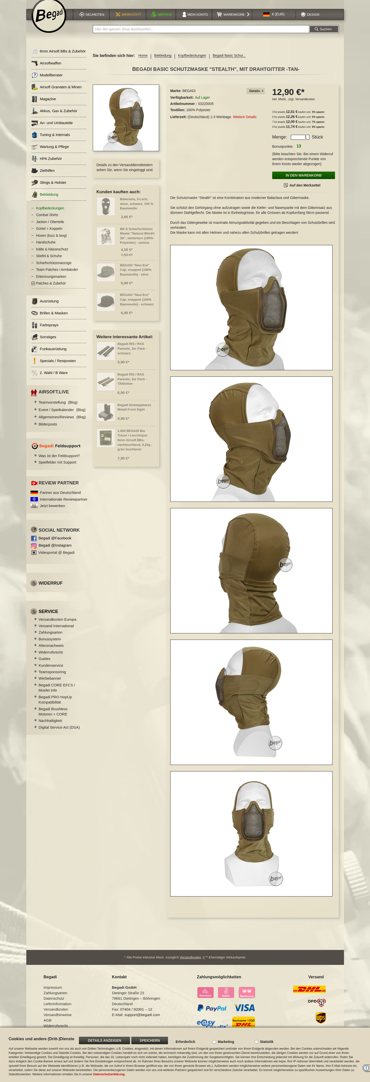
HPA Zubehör (46, 165)
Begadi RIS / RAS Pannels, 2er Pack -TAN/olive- (132, 385)
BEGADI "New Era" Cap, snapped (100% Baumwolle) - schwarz (137, 305)
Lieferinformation (57, 1007)
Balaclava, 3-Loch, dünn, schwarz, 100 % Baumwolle (136, 209)
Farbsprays (45, 331)
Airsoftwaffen (46, 69)
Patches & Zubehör (51, 289)
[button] (274, 20)
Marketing (226, 1042)
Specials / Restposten (53, 367)
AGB (48, 1024)
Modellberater (47, 81)
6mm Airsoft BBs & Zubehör (58, 57)
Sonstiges (43, 343)
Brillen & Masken (49, 319)
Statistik (266, 1042)
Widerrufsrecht (51, 658)
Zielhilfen (43, 177)
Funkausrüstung (49, 355)
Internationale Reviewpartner (64, 505)
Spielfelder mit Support (57, 468)
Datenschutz (54, 1002)
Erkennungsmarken (51, 283)
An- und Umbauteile (52, 129)
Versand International (56, 632)
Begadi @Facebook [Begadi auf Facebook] (55, 544)
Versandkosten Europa (57, 625)
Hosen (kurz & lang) (51, 242)
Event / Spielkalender (62, 416)
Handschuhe (46, 248)
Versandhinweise (58, 1018)
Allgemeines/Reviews (62, 423)
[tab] (255, 97)
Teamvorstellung (58, 408)
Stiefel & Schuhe (49, 262)
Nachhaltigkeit (50, 727)
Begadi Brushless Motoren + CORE (53, 717)
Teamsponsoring (52, 678)
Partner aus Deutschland (60, 499)
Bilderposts (48, 430)
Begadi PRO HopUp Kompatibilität (55, 705)
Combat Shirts (47, 221)
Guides (45, 665)
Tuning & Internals (50, 141)
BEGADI (189, 97)
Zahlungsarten (51, 638)
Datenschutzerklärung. (109, 1074)
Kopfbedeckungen (192, 62)
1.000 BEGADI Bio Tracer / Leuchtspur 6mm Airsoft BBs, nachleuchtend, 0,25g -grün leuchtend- (135, 446)
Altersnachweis (51, 652)
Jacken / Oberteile (50, 228)
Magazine (43, 105)
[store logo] (49, 21)
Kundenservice (51, 671)
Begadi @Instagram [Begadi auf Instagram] (55, 551)
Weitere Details (245, 123)
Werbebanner (50, 684)
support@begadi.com (142, 1018)
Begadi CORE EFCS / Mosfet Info (57, 694)
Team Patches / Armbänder (57, 276)
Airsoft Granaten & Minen (56, 93)
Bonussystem (50, 645)
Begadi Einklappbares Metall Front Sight (134, 413)
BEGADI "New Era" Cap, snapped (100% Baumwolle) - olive (135, 276)
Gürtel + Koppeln (49, 235)
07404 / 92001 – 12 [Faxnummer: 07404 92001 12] (136, 1013)
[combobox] (201, 35)
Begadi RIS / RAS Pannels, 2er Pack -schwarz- (132, 354)
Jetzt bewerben (52, 512)
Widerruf (51, 589)
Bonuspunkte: (283, 153)
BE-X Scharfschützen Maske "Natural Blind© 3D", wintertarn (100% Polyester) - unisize (137, 242)
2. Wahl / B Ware (49, 379)
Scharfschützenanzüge (53, 269)
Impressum (53, 991)
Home (143, 62)
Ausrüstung (45, 307)
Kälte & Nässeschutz (52, 255)
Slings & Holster (49, 189)
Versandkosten (305, 105)
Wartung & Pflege (50, 153)
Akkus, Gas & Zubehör (54, 117)
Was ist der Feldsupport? (59, 462)
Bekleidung (162, 62)
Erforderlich (185, 1042)
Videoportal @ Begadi (56, 559)
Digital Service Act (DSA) (59, 733)
